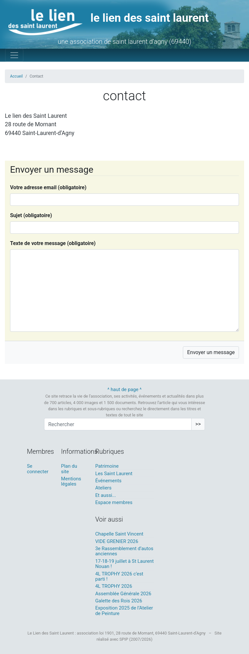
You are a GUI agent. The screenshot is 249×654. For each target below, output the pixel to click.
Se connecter (37, 468)
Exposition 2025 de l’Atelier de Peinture (124, 610)
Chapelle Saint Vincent (119, 534)
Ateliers (103, 488)
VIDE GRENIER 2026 (116, 541)
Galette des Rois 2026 (118, 601)
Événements (108, 481)
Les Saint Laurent (114, 473)
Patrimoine (107, 466)
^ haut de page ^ (124, 389)
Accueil (16, 76)
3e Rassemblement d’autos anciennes (124, 551)
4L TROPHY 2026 (113, 586)
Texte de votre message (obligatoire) (53, 243)
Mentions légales (71, 481)
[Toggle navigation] (14, 55)
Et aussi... (105, 495)
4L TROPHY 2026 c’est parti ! (119, 576)
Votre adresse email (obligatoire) (48, 187)
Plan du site (69, 468)
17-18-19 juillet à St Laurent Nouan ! (124, 563)
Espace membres (114, 502)
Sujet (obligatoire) (31, 215)
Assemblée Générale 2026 (123, 594)
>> (198, 424)
